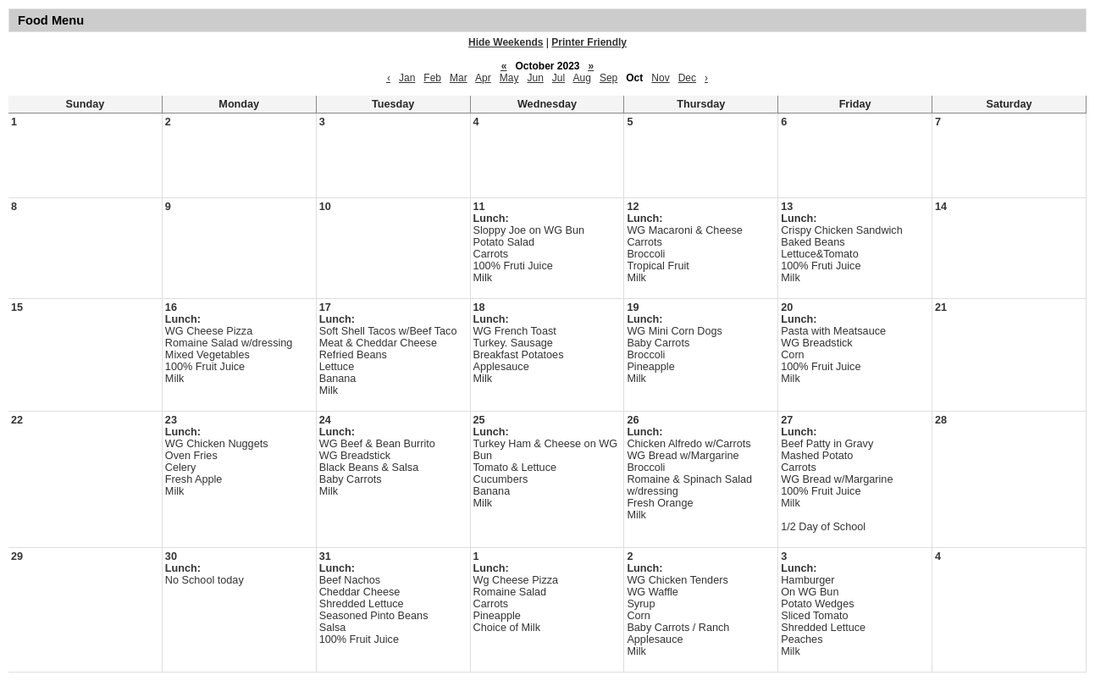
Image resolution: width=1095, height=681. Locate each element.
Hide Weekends (505, 42)
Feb (432, 78)
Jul (558, 78)
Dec (687, 78)
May (509, 78)
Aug (582, 78)
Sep (608, 78)
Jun (535, 78)
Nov (660, 78)
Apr (483, 78)
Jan (407, 78)
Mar (458, 78)
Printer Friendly (589, 42)
